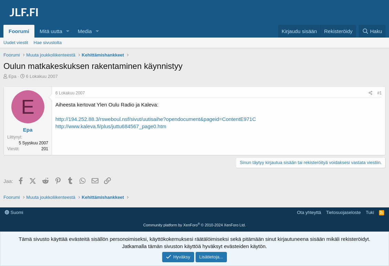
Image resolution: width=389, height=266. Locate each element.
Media (85, 31)
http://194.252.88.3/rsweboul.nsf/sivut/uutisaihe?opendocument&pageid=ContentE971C (155, 119)
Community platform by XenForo (194, 225)
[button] (68, 31)
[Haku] (372, 31)
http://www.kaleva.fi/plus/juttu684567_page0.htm (110, 126)
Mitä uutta (51, 31)
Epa (13, 76)
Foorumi (19, 31)
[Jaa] (370, 93)
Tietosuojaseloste (343, 212)
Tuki (370, 212)
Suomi (14, 212)
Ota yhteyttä (309, 212)
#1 (379, 93)
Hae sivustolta (48, 42)
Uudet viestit (15, 42)
